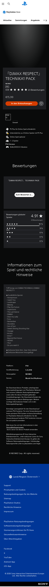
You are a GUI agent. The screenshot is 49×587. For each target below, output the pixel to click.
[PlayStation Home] (24, 3)
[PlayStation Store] (12, 12)
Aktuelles (7, 20)
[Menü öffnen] (3, 4)
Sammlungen (21, 20)
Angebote (35, 20)
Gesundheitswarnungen (15, 427)
